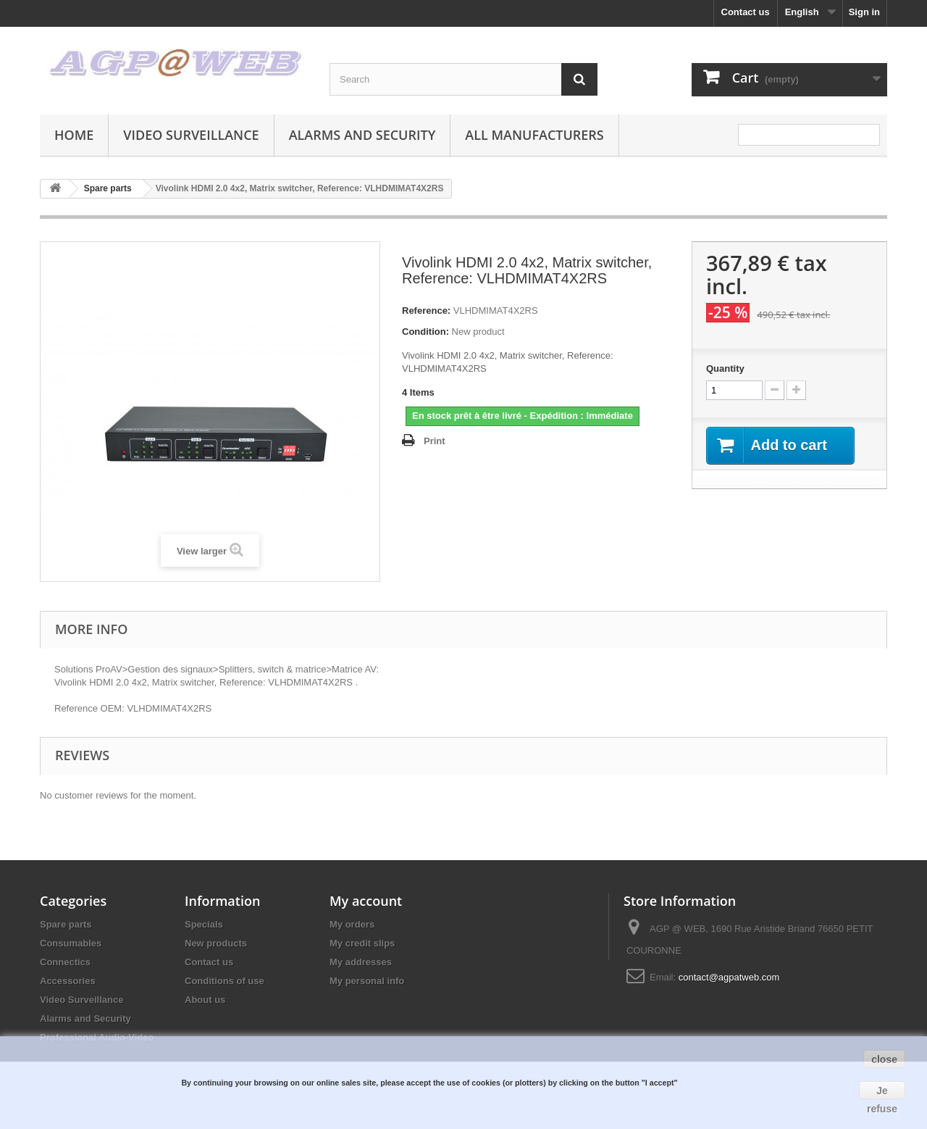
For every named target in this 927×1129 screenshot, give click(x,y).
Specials (204, 924)
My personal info (367, 980)
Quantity (725, 368)
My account (366, 900)
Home (73, 134)
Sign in (864, 12)
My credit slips (362, 943)
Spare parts (66, 924)
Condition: (425, 331)
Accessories (68, 980)
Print (434, 441)
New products (216, 943)
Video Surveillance (191, 134)
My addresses (361, 962)
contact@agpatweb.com (729, 977)
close (884, 1059)
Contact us (745, 12)
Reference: (426, 310)
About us (205, 999)
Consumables (70, 943)
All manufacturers (534, 134)
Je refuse (882, 1092)
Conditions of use (224, 980)
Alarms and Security (362, 134)
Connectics (65, 962)
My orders (352, 924)
